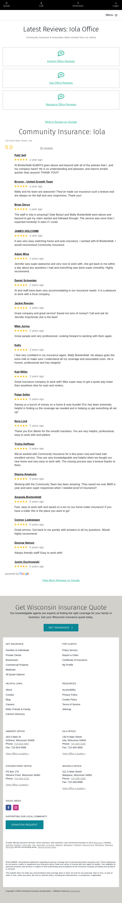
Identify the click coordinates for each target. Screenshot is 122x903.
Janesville (40, 845)
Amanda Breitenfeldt (27, 497)
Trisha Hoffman (24, 444)
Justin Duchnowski (26, 562)
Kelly (17, 345)
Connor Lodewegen (27, 519)
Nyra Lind (20, 421)
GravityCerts (75, 891)
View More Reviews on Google (61, 580)
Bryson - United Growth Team (33, 181)
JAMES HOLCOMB (26, 231)
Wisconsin (98, 843)
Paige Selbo (22, 394)
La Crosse (50, 845)
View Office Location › (17, 753)
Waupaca (109, 845)
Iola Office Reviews (61, 83)
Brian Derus (22, 204)
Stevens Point (88, 845)
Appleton (17, 845)
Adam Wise (21, 254)
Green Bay (26, 845)
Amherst (9, 845)
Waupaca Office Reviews (61, 104)
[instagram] (16, 807)
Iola (33, 845)
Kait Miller (21, 371)
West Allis (10, 847)
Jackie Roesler (24, 303)
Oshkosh (77, 845)
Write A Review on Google (61, 122)
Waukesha (99, 845)
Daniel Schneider (25, 280)
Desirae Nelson (24, 542)
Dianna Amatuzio (25, 474)
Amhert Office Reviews (61, 61)
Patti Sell (20, 155)
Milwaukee (68, 845)
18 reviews (46, 148)
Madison (59, 845)
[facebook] (8, 807)
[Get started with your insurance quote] (61, 627)
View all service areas (47, 847)
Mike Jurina (22, 326)
